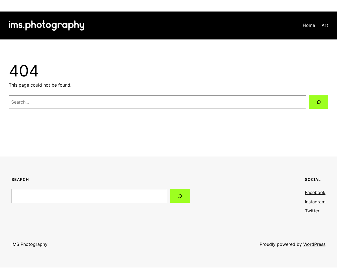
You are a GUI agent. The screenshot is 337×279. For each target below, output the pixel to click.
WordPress (314, 244)
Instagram (315, 201)
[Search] (318, 102)
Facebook (315, 192)
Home (309, 25)
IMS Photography (29, 244)
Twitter (312, 210)
